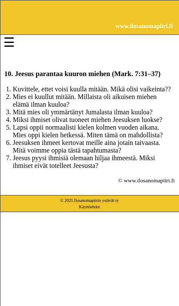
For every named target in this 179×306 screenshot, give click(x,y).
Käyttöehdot (89, 206)
